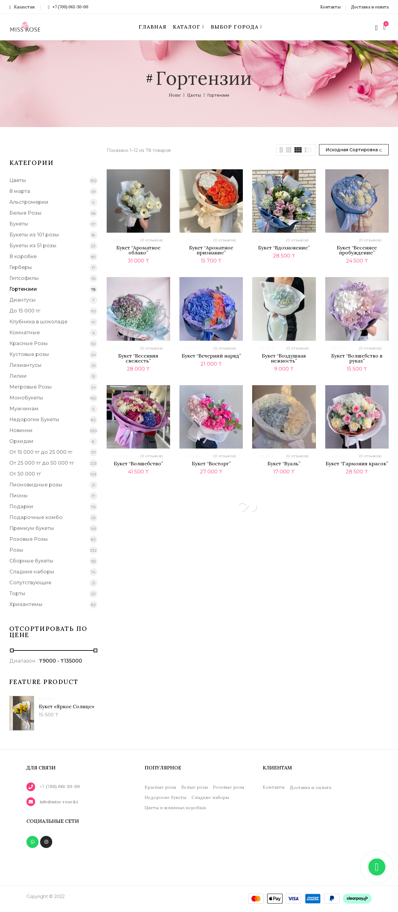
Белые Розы (25, 213)
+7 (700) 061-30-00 (68, 7)
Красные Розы (28, 343)
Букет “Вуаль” (283, 463)
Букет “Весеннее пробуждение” (357, 250)
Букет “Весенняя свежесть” (138, 358)
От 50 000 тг (25, 474)
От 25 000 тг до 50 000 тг (41, 463)
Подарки (21, 506)
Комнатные (24, 332)
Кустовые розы (29, 354)
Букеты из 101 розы (34, 235)
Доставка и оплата (370, 7)
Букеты (18, 224)
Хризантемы (26, 604)
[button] (385, 27)
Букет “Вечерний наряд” (211, 356)
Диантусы (22, 300)
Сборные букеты (31, 561)
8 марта (19, 191)
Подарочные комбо (35, 517)
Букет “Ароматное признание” (211, 250)
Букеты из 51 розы (33, 246)
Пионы (18, 496)
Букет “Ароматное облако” (138, 250)
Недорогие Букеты (34, 419)
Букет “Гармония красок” (357, 463)
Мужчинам (24, 409)
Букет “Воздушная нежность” (284, 358)
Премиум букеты (31, 528)
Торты (17, 593)
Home (175, 95)
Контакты (330, 7)
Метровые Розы (30, 387)
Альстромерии (29, 202)
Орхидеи (21, 441)
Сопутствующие (30, 583)
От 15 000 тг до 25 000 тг (40, 452)
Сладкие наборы (31, 572)
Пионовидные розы (35, 485)
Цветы (194, 95)
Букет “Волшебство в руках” (356, 358)
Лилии (18, 376)
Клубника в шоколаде (38, 322)
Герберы (20, 267)
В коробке (23, 256)
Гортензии (23, 289)
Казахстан (22, 7)
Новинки (21, 430)
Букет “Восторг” (211, 463)
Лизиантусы (25, 365)
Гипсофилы (24, 278)
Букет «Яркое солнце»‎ (66, 706)
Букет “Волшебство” (138, 463)
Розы (16, 550)
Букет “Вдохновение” (284, 247)
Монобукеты (26, 398)
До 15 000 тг (24, 311)
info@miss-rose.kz (59, 802)
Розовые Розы (28, 539)
